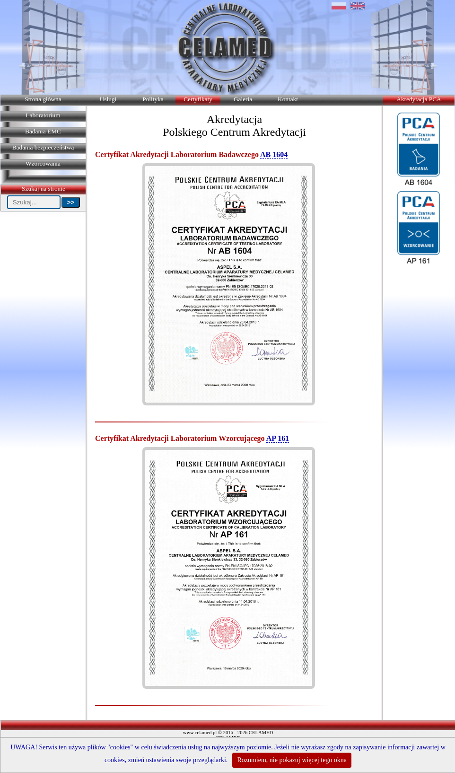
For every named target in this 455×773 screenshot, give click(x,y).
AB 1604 (274, 154)
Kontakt (288, 99)
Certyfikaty (198, 99)
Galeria (243, 99)
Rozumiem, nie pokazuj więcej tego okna (292, 760)
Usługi (108, 99)
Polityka (152, 99)
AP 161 (277, 438)
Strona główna (43, 99)
